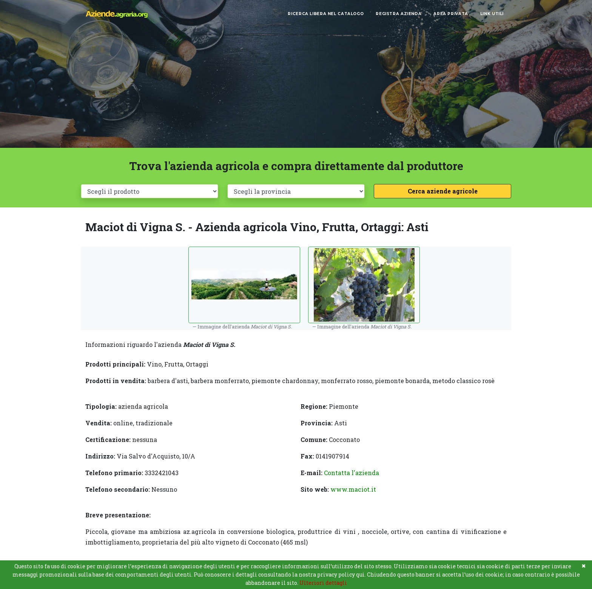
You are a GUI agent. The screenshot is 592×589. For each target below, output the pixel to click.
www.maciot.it (353, 489)
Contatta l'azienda (351, 473)
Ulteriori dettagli (323, 582)
